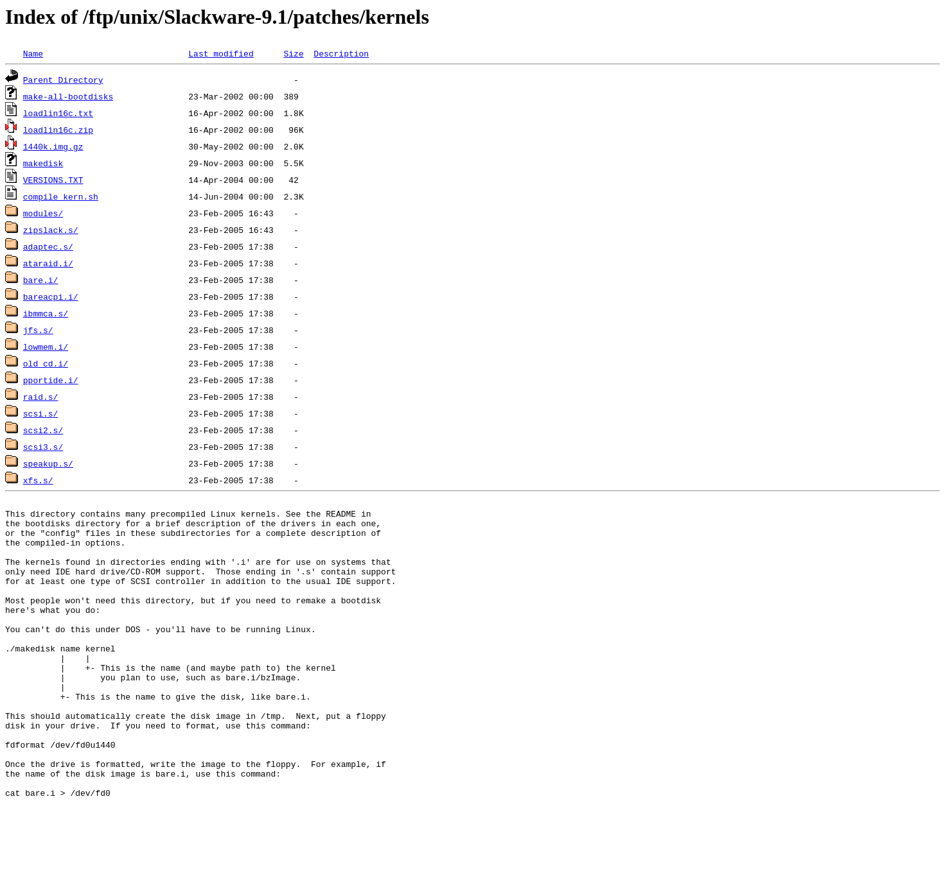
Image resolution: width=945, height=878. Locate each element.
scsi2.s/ (43, 430)
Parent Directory (63, 79)
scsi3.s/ (43, 446)
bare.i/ (40, 280)
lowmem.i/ (45, 346)
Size (293, 53)
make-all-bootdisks (68, 96)
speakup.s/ (48, 463)
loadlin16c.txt (58, 113)
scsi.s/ (40, 413)
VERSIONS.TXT (53, 179)
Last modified (220, 53)
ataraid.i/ (48, 263)
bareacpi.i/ (50, 296)
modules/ (43, 213)
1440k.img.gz (53, 146)
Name (33, 53)
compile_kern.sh (60, 196)
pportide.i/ (50, 380)
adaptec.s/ (48, 246)
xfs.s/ (38, 480)
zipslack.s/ (50, 230)
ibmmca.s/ (45, 313)
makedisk (43, 163)
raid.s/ (40, 396)
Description (341, 53)
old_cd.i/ (45, 363)
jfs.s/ (38, 330)
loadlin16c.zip (58, 129)
